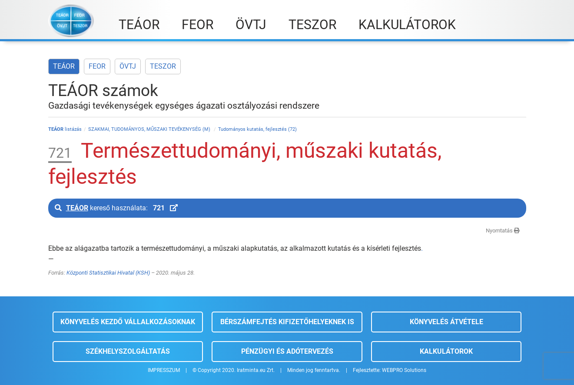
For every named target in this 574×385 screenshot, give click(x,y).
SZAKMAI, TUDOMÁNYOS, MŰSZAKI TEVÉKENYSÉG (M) (150, 129)
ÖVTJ (127, 66)
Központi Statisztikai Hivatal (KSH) (108, 272)
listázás (65, 129)
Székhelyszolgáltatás (128, 351)
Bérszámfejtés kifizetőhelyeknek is (287, 322)
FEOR (97, 66)
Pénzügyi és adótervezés (287, 351)
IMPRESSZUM (164, 370)
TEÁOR (64, 66)
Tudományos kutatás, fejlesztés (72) (257, 129)
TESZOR (163, 66)
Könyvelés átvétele (446, 322)
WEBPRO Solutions (404, 370)
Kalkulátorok (446, 351)
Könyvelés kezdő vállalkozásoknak (127, 322)
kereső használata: (116, 208)
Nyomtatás (503, 230)
